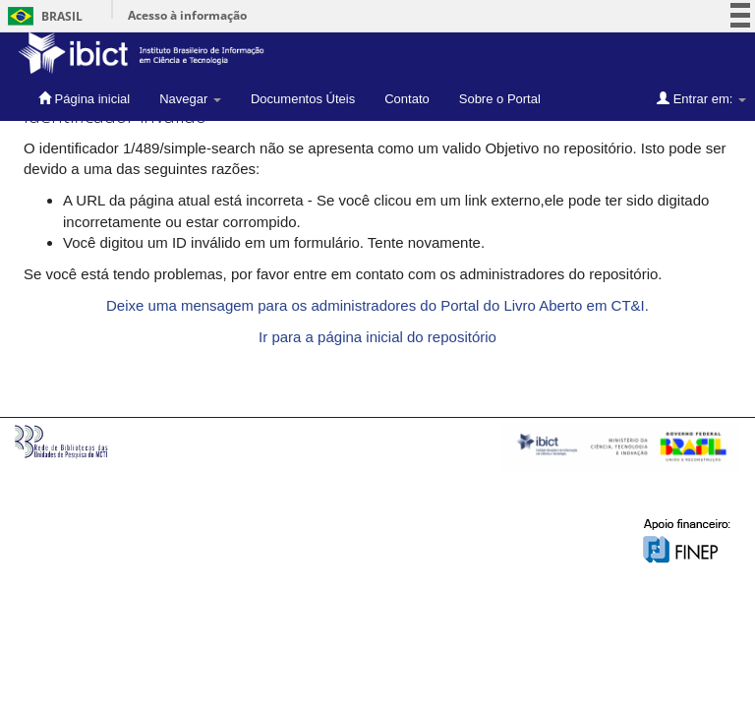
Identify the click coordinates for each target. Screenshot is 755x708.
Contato (407, 98)
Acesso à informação (187, 15)
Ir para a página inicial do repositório (377, 336)
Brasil (41, 16)
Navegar (190, 98)
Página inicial (84, 98)
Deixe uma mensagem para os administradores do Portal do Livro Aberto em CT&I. (377, 305)
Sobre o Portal (500, 98)
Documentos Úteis (303, 98)
